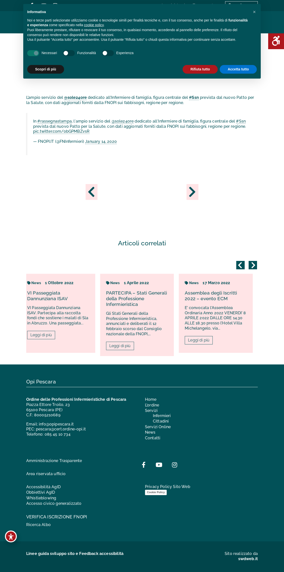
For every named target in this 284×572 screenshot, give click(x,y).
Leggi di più (46, 335)
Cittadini (161, 421)
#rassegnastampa (54, 121)
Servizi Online (158, 426)
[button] (254, 12)
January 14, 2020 (101, 141)
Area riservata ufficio (46, 473)
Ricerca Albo (38, 524)
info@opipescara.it (56, 424)
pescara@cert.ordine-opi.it (61, 429)
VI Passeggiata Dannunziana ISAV (52, 295)
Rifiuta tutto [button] (200, 69)
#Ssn (241, 121)
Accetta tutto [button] (238, 69)
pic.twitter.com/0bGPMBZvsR (61, 131)
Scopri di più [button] (45, 69)
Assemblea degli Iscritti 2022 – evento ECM (216, 295)
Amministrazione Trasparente (54, 460)
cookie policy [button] (94, 25)
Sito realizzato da (241, 556)
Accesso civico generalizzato (53, 503)
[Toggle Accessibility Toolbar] (11, 536)
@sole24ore (123, 121)
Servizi (151, 410)
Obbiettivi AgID (40, 492)
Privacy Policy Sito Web (167, 486)
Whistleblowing (41, 498)
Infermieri (162, 415)
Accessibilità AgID (43, 487)
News (39, 283)
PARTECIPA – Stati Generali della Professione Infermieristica (141, 298)
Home (151, 399)
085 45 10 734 (58, 434)
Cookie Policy (156, 492)
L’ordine (152, 405)
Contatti (152, 438)
